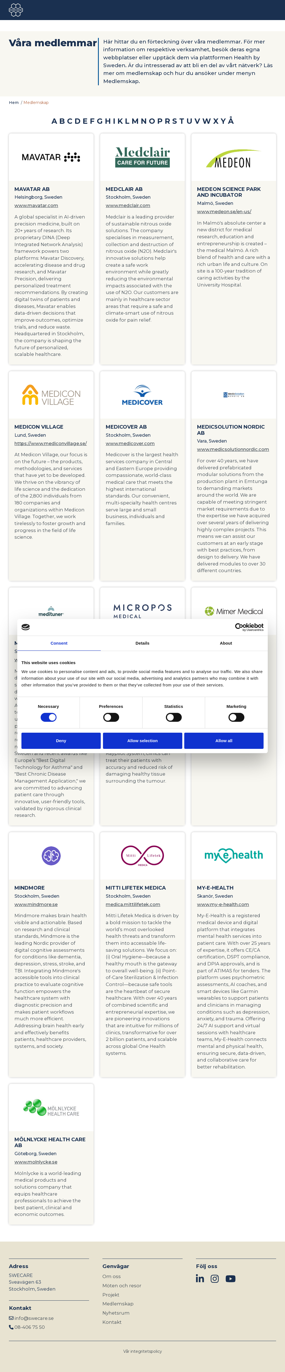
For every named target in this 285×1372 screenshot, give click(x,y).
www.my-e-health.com (223, 904)
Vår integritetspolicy (142, 1351)
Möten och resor (121, 1285)
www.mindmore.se (36, 904)
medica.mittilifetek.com (133, 904)
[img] (200, 1279)
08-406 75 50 (29, 1327)
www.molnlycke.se (35, 1162)
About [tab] (226, 642)
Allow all (223, 740)
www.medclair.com (128, 205)
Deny (61, 740)
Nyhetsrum (116, 1313)
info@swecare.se (34, 1318)
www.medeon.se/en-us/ (224, 211)
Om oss (111, 1276)
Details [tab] (142, 642)
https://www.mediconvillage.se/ (50, 443)
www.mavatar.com (36, 205)
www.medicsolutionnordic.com (233, 449)
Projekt (110, 1295)
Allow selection (142, 740)
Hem (14, 102)
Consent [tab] (59, 642)
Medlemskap (118, 1304)
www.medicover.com (130, 443)
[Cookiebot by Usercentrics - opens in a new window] (239, 627)
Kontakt (112, 1322)
